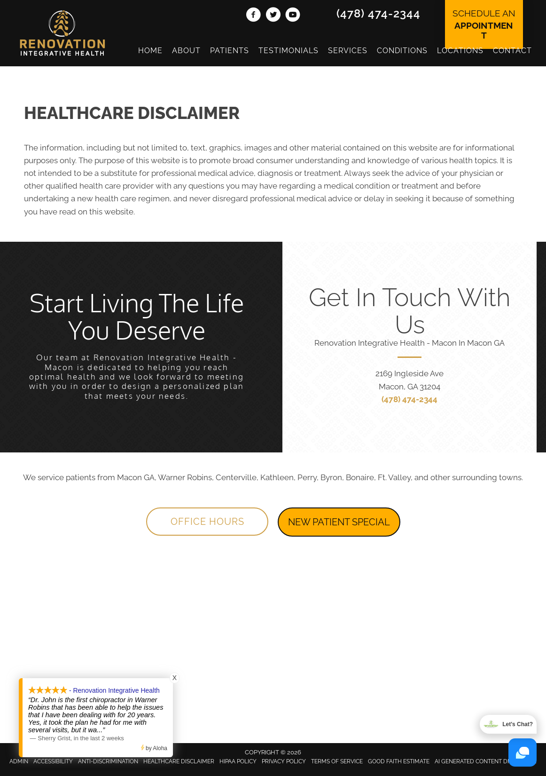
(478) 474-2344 (378, 13)
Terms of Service (337, 761)
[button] (207, 521)
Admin (18, 761)
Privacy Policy (284, 761)
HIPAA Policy (238, 761)
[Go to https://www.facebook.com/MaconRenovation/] (253, 16)
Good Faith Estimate (398, 761)
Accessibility (53, 761)
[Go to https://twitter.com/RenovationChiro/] (273, 16)
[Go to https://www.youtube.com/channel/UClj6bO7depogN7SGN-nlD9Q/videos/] (292, 16)
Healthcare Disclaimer (178, 761)
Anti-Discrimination (108, 761)
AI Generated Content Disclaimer (486, 761)
